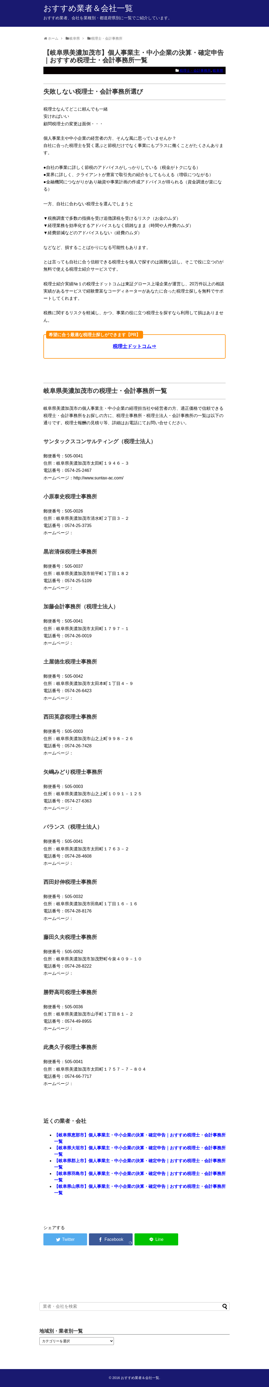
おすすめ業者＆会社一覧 (88, 8)
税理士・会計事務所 (195, 71)
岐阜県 (218, 71)
